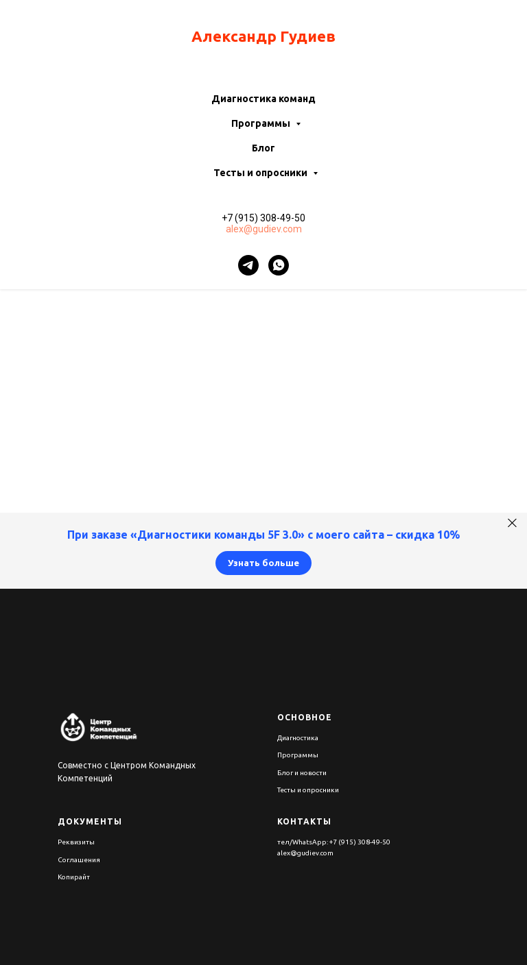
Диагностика (297, 738)
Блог (263, 148)
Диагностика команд (263, 98)
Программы (261, 123)
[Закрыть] (512, 523)
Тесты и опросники (261, 172)
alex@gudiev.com (264, 228)
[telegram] (248, 265)
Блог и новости (302, 773)
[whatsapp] (278, 265)
